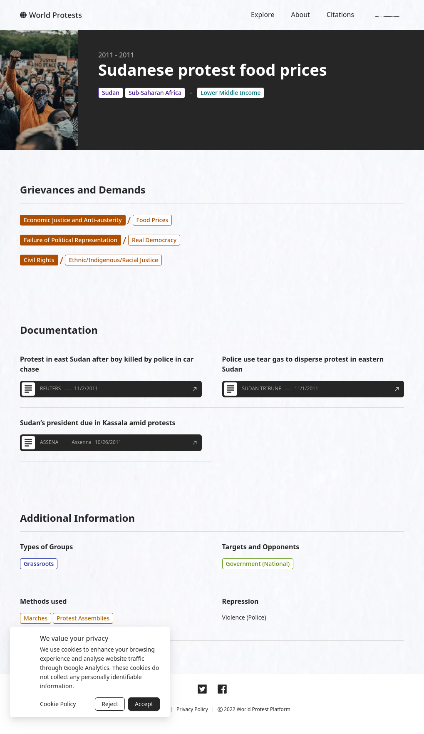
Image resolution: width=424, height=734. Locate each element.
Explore (262, 14)
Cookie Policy (58, 704)
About (300, 14)
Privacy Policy (192, 709)
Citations (340, 14)
